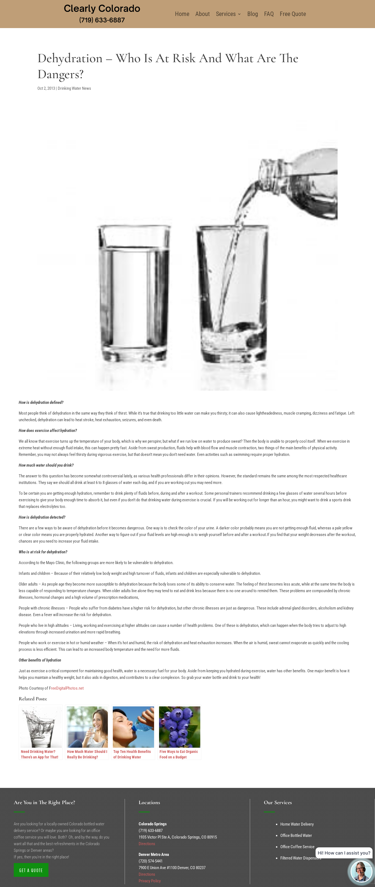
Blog (252, 13)
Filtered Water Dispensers (300, 858)
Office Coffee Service (297, 846)
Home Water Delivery (297, 824)
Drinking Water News (74, 88)
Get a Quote (31, 870)
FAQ (269, 13)
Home (182, 13)
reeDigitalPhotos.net (67, 688)
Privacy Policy (150, 880)
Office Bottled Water (296, 835)
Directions (147, 843)
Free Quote (293, 13)
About (202, 13)
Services (226, 13)
